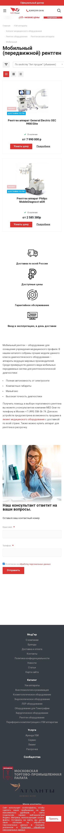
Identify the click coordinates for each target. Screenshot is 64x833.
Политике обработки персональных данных (24, 828)
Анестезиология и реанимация (32, 690)
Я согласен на (28, 564)
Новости (32, 663)
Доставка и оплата (32, 649)
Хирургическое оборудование (32, 713)
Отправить (13, 570)
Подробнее (43, 146)
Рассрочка (32, 749)
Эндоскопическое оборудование (32, 699)
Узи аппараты (32, 685)
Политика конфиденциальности (32, 658)
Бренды (32, 644)
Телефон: (8, 545)
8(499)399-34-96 (36, 11)
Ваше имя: (9, 527)
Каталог (32, 680)
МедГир (32, 634)
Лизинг (32, 744)
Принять (53, 818)
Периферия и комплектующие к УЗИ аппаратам (32, 722)
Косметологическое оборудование (32, 694)
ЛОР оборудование (32, 703)
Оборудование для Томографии (32, 708)
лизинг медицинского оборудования (24, 419)
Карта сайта (32, 672)
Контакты (32, 653)
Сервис (32, 740)
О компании (32, 640)
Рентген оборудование (32, 717)
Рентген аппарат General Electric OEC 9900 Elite (32, 122)
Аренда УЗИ (32, 735)
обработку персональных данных (35, 564)
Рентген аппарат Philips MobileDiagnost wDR (32, 200)
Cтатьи (32, 667)
